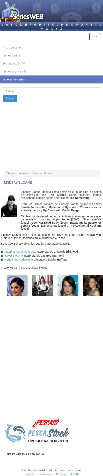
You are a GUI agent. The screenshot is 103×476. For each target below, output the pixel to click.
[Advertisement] (51, 138)
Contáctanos (62, 474)
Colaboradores (46, 474)
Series (11, 173)
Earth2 (75, 474)
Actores (24, 173)
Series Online (11, 55)
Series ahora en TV (15, 71)
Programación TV (14, 63)
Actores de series (14, 79)
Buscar (10, 98)
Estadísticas (30, 474)
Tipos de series (12, 47)
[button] (17, 285)
